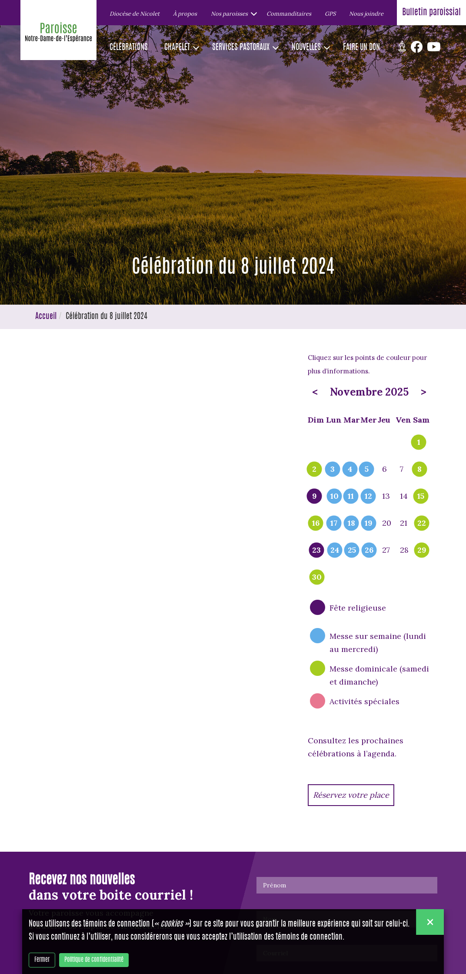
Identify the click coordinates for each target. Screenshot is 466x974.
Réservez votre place (351, 795)
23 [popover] (316, 550)
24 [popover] (334, 550)
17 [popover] (333, 523)
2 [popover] (314, 469)
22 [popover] (421, 523)
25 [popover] (352, 550)
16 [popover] (316, 523)
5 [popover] (367, 469)
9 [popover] (314, 496)
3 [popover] (332, 469)
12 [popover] (368, 496)
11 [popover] (351, 496)
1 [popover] (418, 442)
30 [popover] (317, 577)
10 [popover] (334, 496)
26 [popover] (369, 550)
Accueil (46, 317)
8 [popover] (419, 469)
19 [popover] (369, 523)
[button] (232, 13)
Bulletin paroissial (431, 12)
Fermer (42, 960)
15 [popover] (420, 496)
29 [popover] (421, 550)
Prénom (274, 885)
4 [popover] (350, 469)
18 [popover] (351, 523)
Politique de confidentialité (93, 960)
